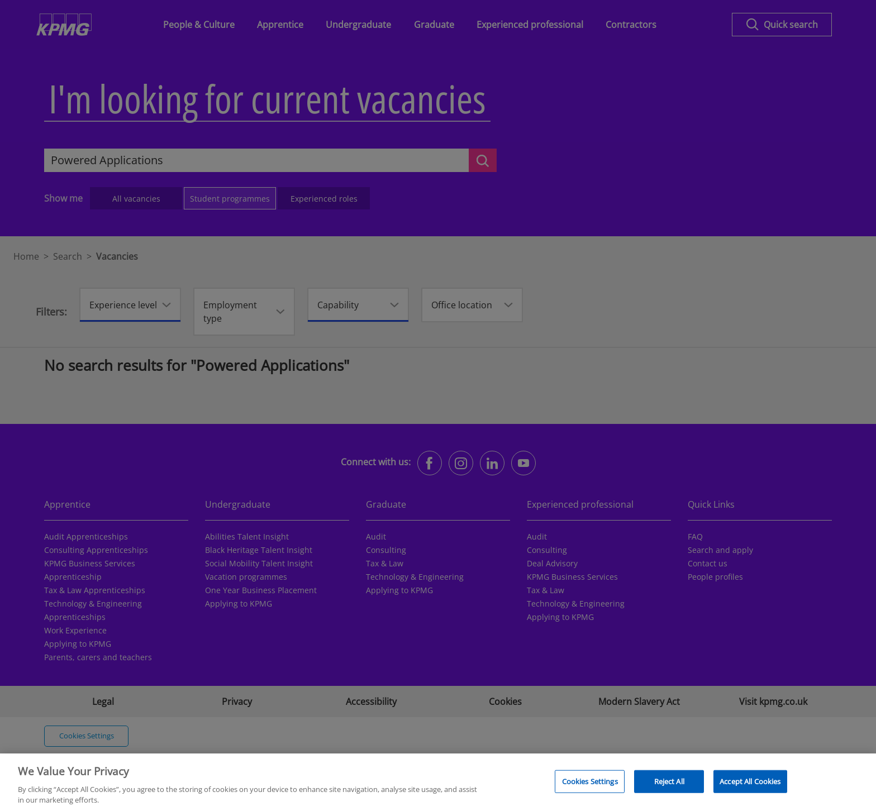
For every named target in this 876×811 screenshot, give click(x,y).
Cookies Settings (590, 786)
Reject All (669, 786)
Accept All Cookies (750, 786)
